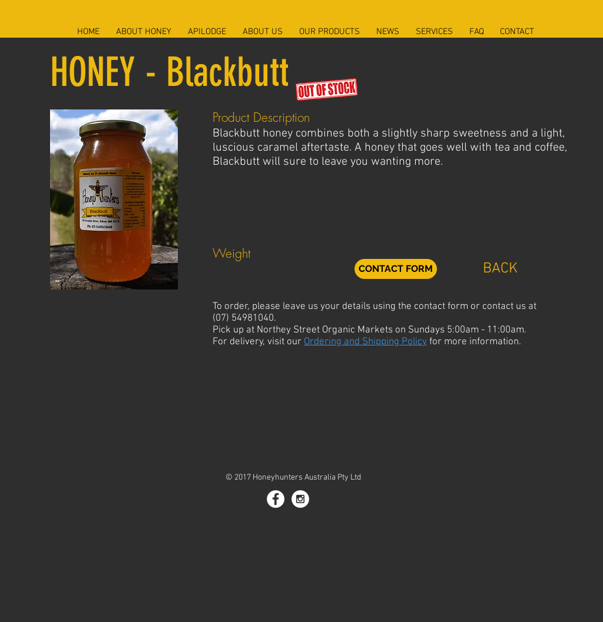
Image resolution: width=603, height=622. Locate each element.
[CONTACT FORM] (395, 269)
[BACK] (500, 269)
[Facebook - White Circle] (275, 499)
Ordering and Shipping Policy (365, 342)
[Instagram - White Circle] (300, 499)
